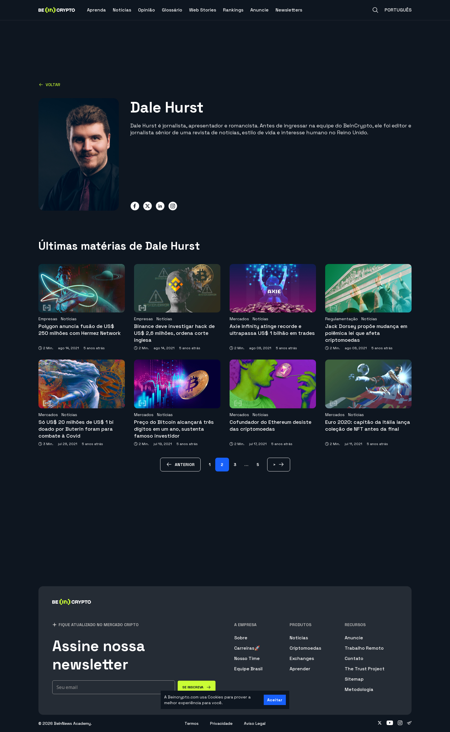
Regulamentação (341, 318)
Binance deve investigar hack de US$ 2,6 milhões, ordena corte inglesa (174, 333)
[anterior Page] (180, 464)
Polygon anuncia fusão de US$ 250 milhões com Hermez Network (79, 329)
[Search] (375, 10)
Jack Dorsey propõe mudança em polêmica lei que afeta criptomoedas (366, 333)
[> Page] (278, 464)
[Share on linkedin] (160, 206)
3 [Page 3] (235, 464)
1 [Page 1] (210, 464)
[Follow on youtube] (390, 723)
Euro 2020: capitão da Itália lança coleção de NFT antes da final (367, 425)
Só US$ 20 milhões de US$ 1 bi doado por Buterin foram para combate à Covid (76, 429)
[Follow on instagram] (400, 723)
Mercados (239, 318)
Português (398, 10)
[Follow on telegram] (409, 723)
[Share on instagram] (172, 206)
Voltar (49, 84)
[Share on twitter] (147, 206)
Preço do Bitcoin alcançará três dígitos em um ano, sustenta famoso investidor (174, 429)
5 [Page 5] (258, 464)
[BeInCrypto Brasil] (71, 609)
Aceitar (274, 699)
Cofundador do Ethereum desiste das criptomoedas (270, 425)
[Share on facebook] (134, 206)
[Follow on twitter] (379, 723)
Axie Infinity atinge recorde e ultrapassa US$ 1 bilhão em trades (272, 329)
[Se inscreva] (196, 687)
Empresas (47, 318)
